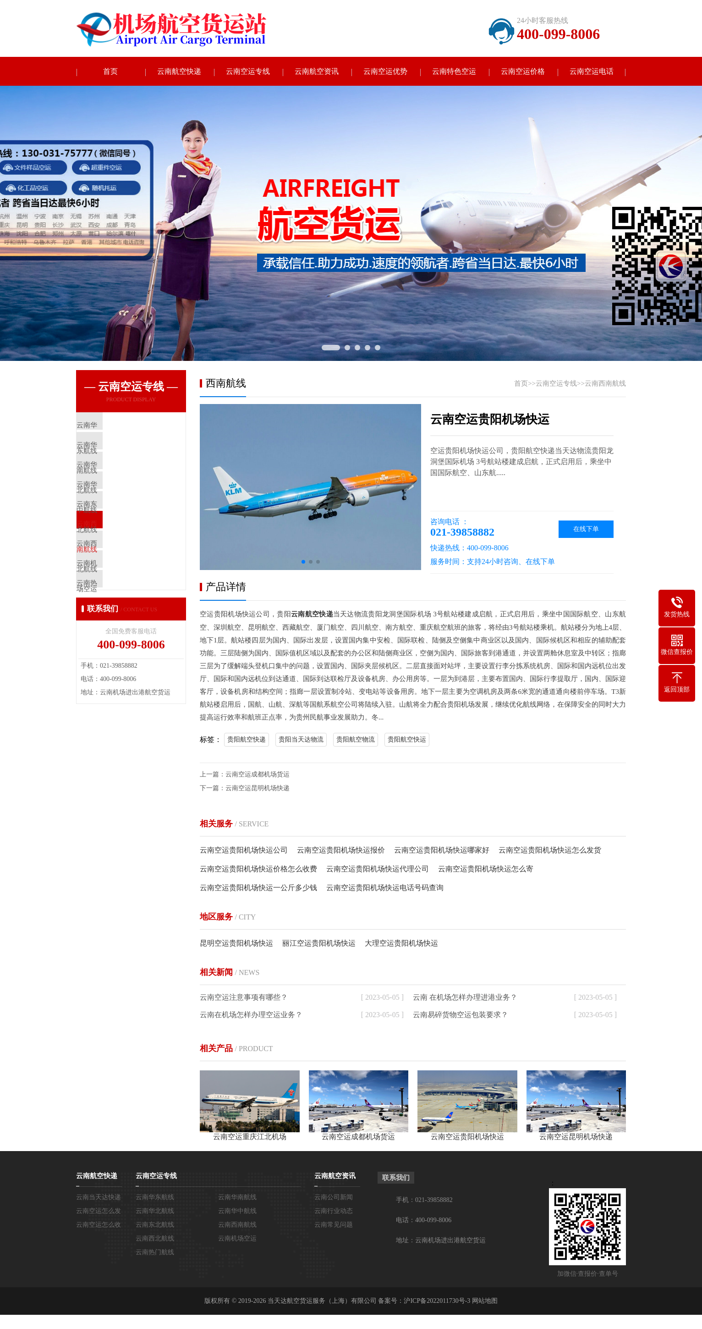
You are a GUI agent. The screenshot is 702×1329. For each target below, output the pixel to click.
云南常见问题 (333, 1225)
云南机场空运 (237, 1238)
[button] (303, 563)
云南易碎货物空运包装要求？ (460, 1015)
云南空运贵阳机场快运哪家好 (441, 850)
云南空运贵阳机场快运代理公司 (377, 869)
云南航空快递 (179, 72)
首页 (110, 72)
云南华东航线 (155, 1197)
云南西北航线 (155, 1238)
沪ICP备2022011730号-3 (437, 1301)
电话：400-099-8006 (423, 1220)
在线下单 (586, 529)
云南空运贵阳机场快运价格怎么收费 (258, 869)
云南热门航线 (155, 1252)
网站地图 (485, 1301)
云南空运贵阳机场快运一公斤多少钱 (258, 888)
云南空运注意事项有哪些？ (244, 998)
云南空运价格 (523, 72)
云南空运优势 (385, 72)
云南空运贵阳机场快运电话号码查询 (385, 888)
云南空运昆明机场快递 (257, 788)
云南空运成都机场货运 (257, 774)
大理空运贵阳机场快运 (401, 943)
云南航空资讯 (317, 72)
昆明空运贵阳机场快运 (236, 943)
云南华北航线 (155, 1211)
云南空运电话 (592, 72)
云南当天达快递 (98, 1197)
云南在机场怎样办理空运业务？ (251, 1015)
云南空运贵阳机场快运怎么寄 (485, 869)
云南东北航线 (155, 1225)
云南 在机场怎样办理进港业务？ (465, 998)
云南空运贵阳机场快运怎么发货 (550, 850)
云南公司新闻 (333, 1197)
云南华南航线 (237, 1197)
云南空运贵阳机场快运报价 (341, 850)
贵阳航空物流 (355, 739)
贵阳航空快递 (246, 739)
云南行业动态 (333, 1211)
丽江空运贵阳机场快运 (319, 943)
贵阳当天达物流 (301, 739)
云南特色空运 (454, 72)
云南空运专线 (248, 72)
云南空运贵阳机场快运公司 (244, 850)
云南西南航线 (605, 384)
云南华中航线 (237, 1211)
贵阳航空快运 (407, 739)
